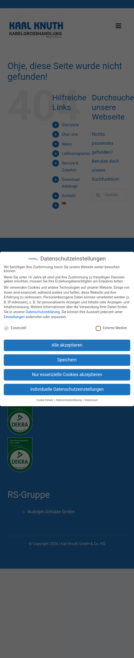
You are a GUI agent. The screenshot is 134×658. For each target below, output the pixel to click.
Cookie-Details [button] (45, 400)
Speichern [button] (66, 359)
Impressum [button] (91, 400)
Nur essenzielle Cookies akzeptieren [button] (67, 374)
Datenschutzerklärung (43, 312)
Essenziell (15, 328)
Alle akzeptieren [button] (67, 345)
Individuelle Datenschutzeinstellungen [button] (67, 389)
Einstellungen (14, 317)
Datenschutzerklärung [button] (69, 400)
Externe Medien (111, 328)
